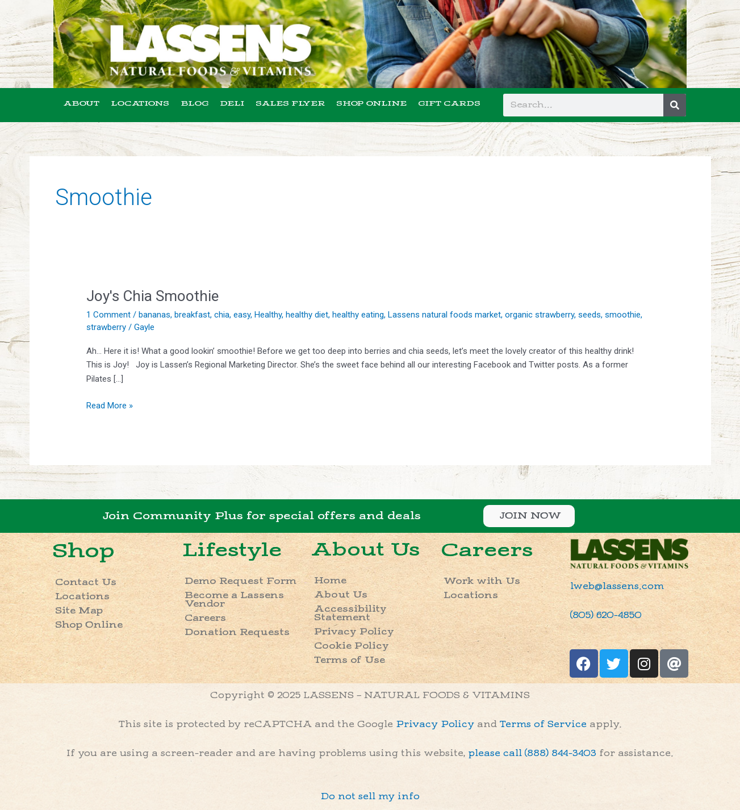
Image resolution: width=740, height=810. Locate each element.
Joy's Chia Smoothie (152, 295)
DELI (232, 103)
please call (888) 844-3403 (532, 753)
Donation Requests (237, 632)
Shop (83, 550)
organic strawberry (539, 315)
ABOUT (81, 103)
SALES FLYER (290, 103)
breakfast (192, 315)
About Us (365, 549)
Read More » (109, 405)
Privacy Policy (354, 632)
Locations (82, 596)
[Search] (674, 105)
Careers (205, 618)
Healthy (268, 315)
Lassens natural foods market (444, 315)
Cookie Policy (351, 646)
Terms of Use (349, 660)
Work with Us (482, 581)
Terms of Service (543, 724)
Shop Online (89, 625)
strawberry (106, 327)
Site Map (79, 611)
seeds (589, 315)
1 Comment (108, 315)
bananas (154, 315)
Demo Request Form (240, 581)
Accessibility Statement (350, 613)
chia (221, 315)
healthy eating (358, 315)
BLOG (194, 103)
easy (241, 315)
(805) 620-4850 (606, 615)
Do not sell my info (370, 796)
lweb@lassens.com (617, 586)
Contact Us (85, 582)
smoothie (623, 315)
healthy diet (307, 315)
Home (330, 580)
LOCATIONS (140, 103)
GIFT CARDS (449, 103)
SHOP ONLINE (371, 103)
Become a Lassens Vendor (234, 599)
